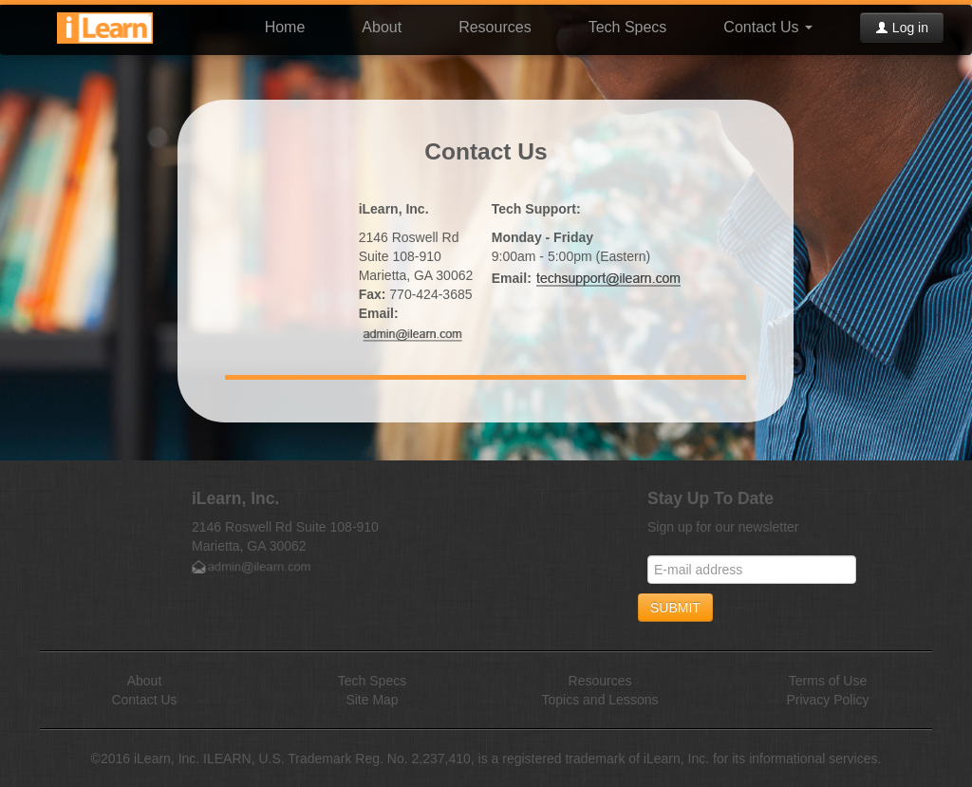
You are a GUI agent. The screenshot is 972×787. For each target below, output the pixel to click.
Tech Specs (628, 27)
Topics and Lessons (600, 699)
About (382, 27)
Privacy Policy (827, 699)
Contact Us (768, 27)
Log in (901, 27)
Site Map (372, 699)
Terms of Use (828, 680)
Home (285, 27)
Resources (494, 27)
